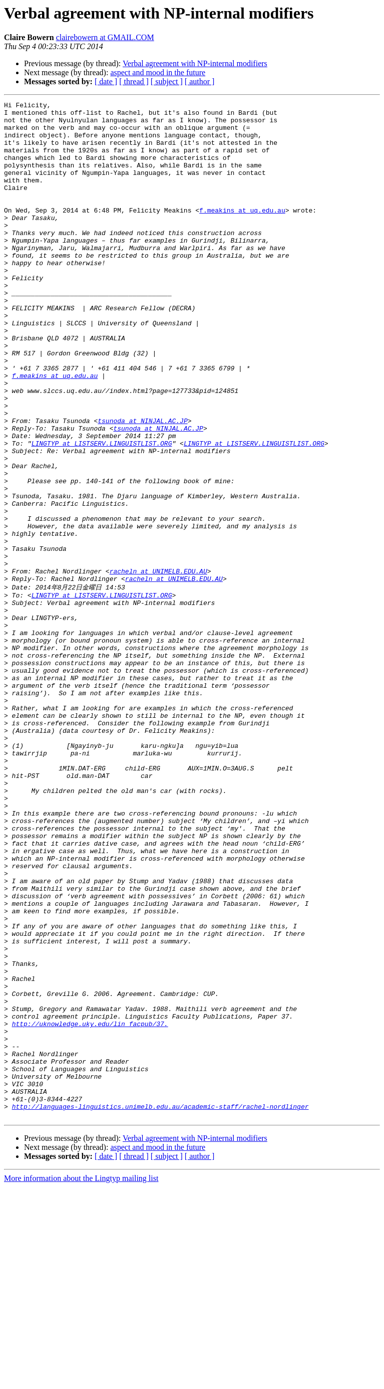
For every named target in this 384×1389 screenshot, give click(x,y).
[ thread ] (134, 81)
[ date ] (106, 81)
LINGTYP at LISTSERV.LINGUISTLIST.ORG (102, 512)
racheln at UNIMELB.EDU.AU (158, 665)
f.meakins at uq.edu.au (242, 232)
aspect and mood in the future (157, 72)
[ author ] (200, 81)
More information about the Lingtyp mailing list (81, 1380)
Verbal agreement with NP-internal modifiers (195, 63)
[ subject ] (167, 81)
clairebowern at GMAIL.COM (105, 37)
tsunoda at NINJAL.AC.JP (142, 485)
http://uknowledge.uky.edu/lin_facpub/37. (90, 1207)
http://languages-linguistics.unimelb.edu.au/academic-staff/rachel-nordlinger (160, 1306)
